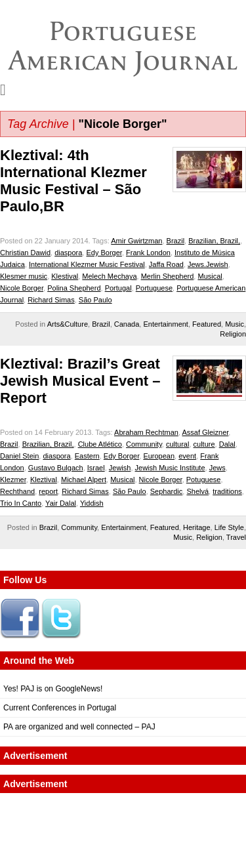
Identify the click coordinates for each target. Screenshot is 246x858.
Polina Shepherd (73, 288)
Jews (217, 468)
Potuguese (203, 479)
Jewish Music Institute (170, 468)
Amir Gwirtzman (136, 241)
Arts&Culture (67, 324)
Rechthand (17, 491)
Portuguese (154, 288)
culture (204, 444)
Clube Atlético (100, 444)
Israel (96, 468)
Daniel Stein (19, 456)
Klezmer (13, 479)
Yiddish (92, 503)
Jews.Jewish (208, 264)
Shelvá (197, 491)
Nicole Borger (21, 288)
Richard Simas (51, 300)
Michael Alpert (83, 479)
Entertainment (165, 324)
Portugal (118, 288)
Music (234, 324)
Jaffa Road (166, 264)
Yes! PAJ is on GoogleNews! (52, 688)
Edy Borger (103, 252)
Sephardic (166, 491)
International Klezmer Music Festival (87, 264)
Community (144, 444)
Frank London (148, 252)
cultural (177, 444)
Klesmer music (23, 276)
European (158, 456)
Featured (206, 324)
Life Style (229, 527)
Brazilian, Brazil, (214, 241)
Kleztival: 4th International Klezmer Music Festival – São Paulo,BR (73, 180)
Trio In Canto (20, 503)
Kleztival (43, 479)
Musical (209, 276)
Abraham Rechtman (146, 432)
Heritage (197, 527)
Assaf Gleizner (205, 432)
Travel (236, 537)
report (48, 491)
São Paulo (95, 300)
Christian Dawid (25, 252)
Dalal (227, 444)
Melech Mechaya (109, 276)
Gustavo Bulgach (55, 468)
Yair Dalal (60, 503)
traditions (227, 491)
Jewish (120, 468)
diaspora (68, 252)
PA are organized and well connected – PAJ (79, 726)
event (187, 456)
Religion (233, 334)
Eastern (87, 456)
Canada (127, 324)
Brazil (176, 241)
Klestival (64, 276)
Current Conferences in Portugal (59, 707)
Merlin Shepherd (167, 276)
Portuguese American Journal (123, 45)
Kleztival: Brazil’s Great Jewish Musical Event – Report (80, 381)
